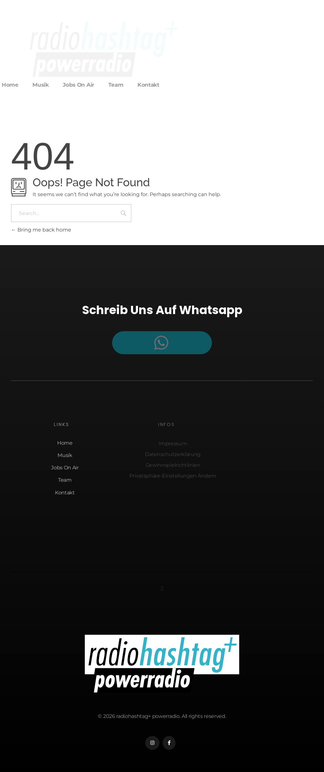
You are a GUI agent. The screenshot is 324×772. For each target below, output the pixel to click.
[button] (162, 588)
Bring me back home (41, 230)
